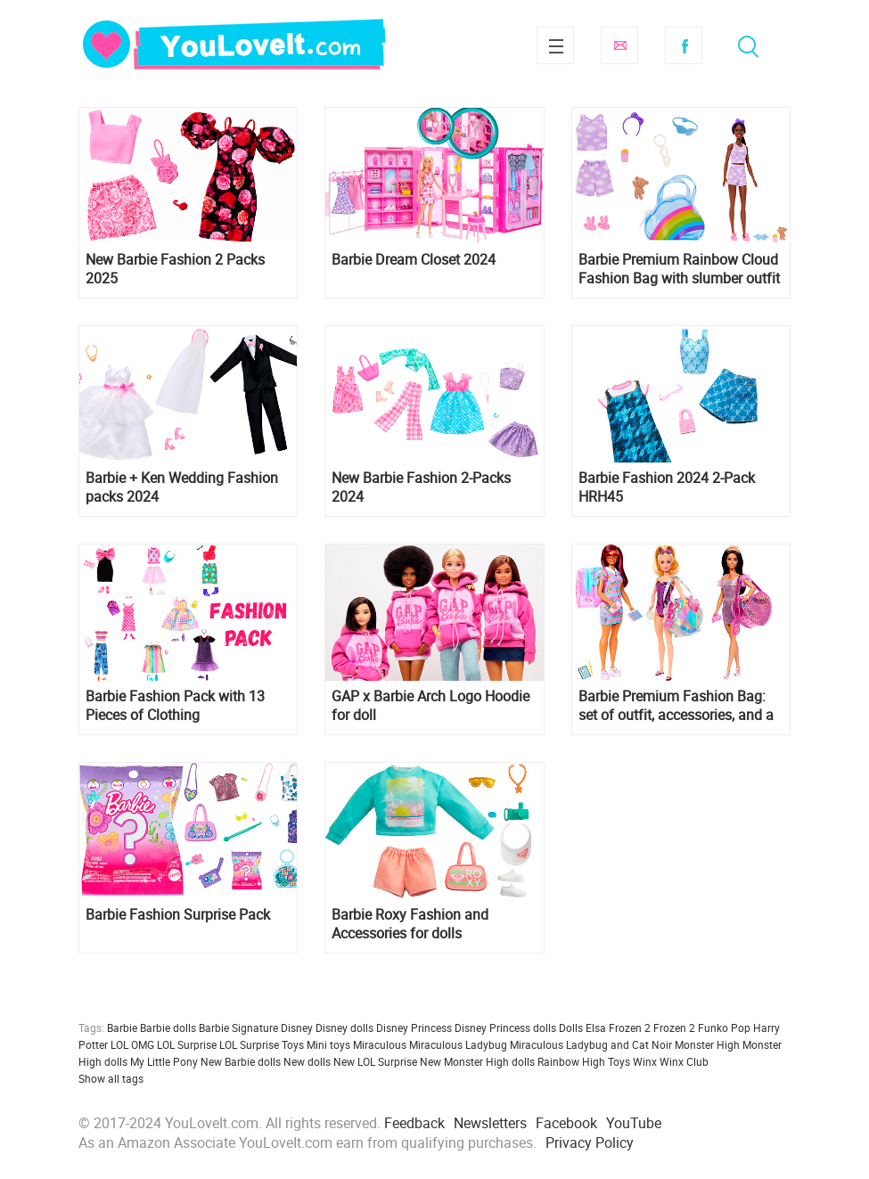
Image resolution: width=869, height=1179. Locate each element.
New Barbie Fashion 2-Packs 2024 (421, 487)
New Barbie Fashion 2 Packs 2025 (175, 269)
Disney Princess (414, 1027)
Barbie (122, 1027)
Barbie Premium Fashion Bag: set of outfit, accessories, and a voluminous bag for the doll (676, 706)
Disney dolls (344, 1027)
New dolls (307, 1061)
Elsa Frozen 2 (618, 1027)
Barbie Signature (238, 1027)
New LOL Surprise (375, 1061)
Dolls (571, 1027)
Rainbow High (571, 1061)
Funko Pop (724, 1027)
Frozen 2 (674, 1027)
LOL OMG (132, 1044)
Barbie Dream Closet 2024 (414, 259)
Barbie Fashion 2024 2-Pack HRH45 (666, 487)
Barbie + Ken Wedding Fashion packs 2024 (182, 487)
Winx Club (684, 1061)
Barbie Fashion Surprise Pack (178, 914)
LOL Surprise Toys (261, 1044)
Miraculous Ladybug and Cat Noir (591, 1044)
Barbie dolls (168, 1027)
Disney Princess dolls (505, 1027)
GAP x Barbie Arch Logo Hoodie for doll (430, 706)
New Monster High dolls (477, 1061)
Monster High (707, 1044)
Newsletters (490, 1123)
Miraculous (379, 1044)
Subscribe (619, 45)
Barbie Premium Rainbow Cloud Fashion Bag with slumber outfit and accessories (679, 269)
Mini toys (328, 1044)
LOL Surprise (187, 1044)
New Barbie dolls (241, 1061)
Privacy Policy (589, 1142)
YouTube (633, 1123)
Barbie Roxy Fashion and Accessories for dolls (410, 924)
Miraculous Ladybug (458, 1044)
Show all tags (110, 1078)
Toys (619, 1061)
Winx (645, 1061)
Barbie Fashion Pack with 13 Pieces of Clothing (175, 706)
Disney (297, 1027)
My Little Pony (164, 1061)
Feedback (414, 1123)
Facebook (683, 45)
